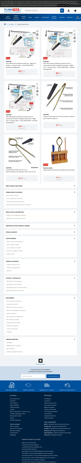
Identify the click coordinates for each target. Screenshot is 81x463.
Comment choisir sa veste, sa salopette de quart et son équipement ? (39, 462)
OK (68, 5)
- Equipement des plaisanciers (55, 426)
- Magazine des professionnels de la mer (57, 428)
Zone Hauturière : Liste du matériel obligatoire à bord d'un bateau (38, 457)
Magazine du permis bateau (29, 442)
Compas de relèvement (13, 267)
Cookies (12, 418)
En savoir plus (61, 5)
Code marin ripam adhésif (50, 411)
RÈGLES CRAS (24, 17)
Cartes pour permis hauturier (14, 241)
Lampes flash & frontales (13, 322)
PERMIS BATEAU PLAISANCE (16, 17)
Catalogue (11, 24)
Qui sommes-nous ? (15, 398)
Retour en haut (40, 362)
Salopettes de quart (12, 304)
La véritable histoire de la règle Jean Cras (32, 447)
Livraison (12, 409)
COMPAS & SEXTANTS (40, 261)
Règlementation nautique (13, 345)
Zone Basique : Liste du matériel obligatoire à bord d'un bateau (37, 451)
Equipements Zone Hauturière (15, 290)
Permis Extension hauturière (14, 198)
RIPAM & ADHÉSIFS (40, 232)
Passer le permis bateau (50, 405)
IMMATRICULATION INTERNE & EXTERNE (40, 226)
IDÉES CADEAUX (8, 17)
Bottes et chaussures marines (14, 307)
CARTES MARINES (54, 17)
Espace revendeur (14, 405)
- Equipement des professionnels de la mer (56, 424)
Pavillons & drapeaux (12, 326)
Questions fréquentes (15, 420)
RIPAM (30, 17)
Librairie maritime (48, 418)
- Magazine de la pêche (53, 435)
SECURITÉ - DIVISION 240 (40, 278)
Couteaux (9, 332)
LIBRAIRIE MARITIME (40, 339)
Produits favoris (14, 433)
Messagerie (13, 435)
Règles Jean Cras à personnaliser (15, 218)
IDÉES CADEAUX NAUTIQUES (40, 186)
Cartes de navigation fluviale (14, 251)
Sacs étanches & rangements (14, 316)
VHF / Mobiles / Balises (12, 319)
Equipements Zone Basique (14, 281)
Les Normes (47, 401)
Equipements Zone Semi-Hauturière (16, 287)
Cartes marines (48, 413)
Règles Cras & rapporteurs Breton (16, 215)
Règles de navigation (49, 407)
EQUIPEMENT (45, 17)
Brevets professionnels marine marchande (18, 204)
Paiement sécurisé (14, 407)
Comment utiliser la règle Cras (29, 449)
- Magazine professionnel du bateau (57, 433)
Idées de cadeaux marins (50, 403)
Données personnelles (15, 416)
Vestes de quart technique (14, 301)
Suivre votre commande (16, 428)
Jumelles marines (11, 313)
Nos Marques (47, 398)
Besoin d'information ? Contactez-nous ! (20, 411)
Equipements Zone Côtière (14, 284)
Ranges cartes (10, 254)
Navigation (9, 342)
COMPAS (36, 17)
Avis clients (12, 401)
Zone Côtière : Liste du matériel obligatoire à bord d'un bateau (37, 453)
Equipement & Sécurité (50, 416)
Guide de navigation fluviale (14, 352)
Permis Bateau (10, 348)
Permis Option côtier (12, 195)
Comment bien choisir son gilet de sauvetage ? (33, 460)
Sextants (8, 270)
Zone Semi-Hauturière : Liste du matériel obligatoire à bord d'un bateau (40, 455)
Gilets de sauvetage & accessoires (16, 310)
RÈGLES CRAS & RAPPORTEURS (40, 212)
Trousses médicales (12, 329)
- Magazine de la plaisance (54, 430)
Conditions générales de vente (17, 413)
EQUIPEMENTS (40, 298)
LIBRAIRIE (62, 17)
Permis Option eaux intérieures (15, 201)
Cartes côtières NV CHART (13, 248)
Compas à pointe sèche (13, 264)
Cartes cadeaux (14, 403)
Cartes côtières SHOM (12, 244)
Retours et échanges (15, 430)
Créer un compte (14, 426)
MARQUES (70, 17)
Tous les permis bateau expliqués (30, 445)
